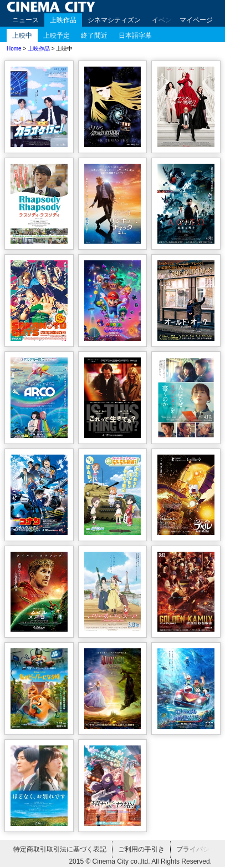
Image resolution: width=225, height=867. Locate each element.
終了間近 (94, 35)
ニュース (25, 20)
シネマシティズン (114, 20)
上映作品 (63, 20)
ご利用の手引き (141, 849)
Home (14, 49)
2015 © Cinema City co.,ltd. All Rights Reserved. (140, 861)
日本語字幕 (135, 35)
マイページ (196, 20)
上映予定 (56, 35)
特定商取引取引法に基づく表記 (59, 849)
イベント (165, 20)
